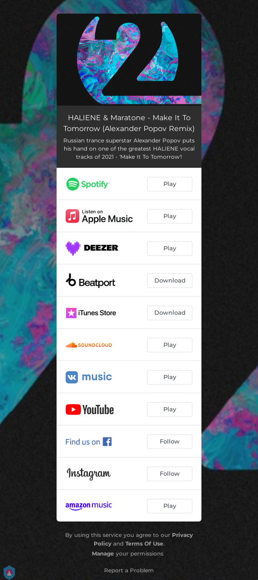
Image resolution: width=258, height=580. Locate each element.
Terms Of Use (144, 543)
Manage (103, 553)
